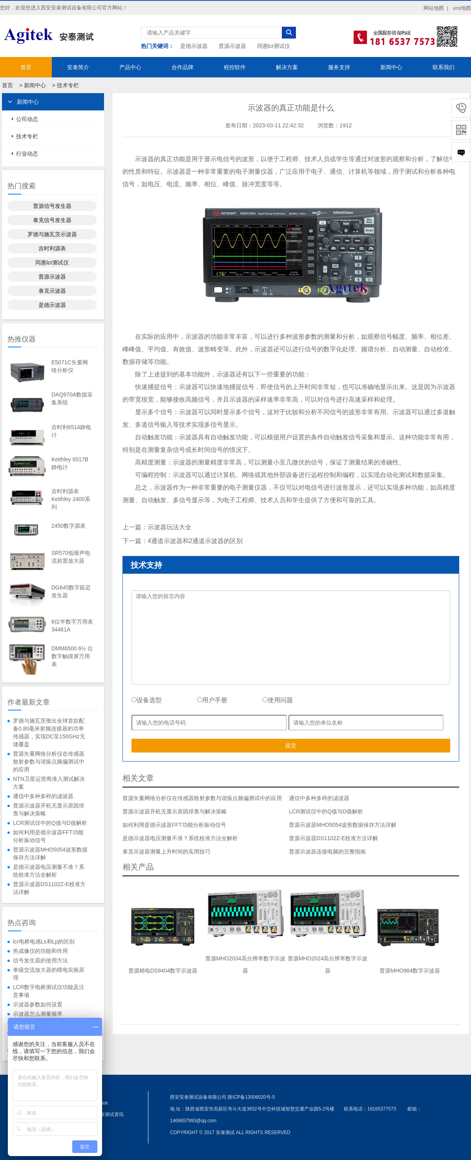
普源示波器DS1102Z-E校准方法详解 (49, 888)
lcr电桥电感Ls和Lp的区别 (44, 941)
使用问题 (278, 700)
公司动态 (27, 119)
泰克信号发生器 (52, 220)
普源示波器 (232, 46)
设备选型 (146, 700)
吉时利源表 (52, 248)
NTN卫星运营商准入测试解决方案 (49, 783)
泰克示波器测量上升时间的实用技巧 (166, 851)
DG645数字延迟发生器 (71, 591)
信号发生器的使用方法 (40, 960)
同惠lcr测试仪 (273, 46)
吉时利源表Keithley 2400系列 (70, 499)
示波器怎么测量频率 (37, 1014)
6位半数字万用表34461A (72, 626)
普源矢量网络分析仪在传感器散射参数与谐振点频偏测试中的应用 (48, 762)
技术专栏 (68, 85)
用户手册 (212, 700)
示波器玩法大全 (170, 527)
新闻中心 (391, 67)
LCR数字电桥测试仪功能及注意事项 (48, 991)
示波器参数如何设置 (37, 1004)
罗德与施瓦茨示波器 (52, 234)
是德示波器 (194, 46)
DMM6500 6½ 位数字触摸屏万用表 (72, 656)
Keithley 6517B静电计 (69, 463)
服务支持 (339, 67)
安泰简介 (78, 67)
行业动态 (27, 154)
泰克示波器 (52, 291)
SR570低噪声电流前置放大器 (70, 557)
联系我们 (444, 67)
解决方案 (287, 67)
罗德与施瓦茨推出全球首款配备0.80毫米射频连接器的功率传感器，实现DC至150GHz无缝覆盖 (49, 732)
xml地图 (462, 8)
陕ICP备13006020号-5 (251, 1097)
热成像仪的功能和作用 (40, 951)
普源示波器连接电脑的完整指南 (327, 851)
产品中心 (130, 67)
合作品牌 (183, 67)
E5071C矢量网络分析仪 (69, 366)
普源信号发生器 (52, 206)
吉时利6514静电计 (71, 431)
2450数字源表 (68, 526)
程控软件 (235, 67)
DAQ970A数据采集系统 (72, 398)
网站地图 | (436, 8)
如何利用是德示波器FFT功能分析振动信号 (48, 836)
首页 (25, 67)
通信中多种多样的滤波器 (43, 796)
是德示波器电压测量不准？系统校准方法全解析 (48, 871)
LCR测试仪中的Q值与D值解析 (50, 823)
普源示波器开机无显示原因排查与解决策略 (48, 809)
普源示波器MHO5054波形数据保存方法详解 (50, 853)
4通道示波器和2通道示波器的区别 (195, 541)
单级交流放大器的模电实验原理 (48, 974)
